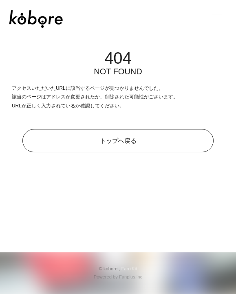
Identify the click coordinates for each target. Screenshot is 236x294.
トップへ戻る (118, 140)
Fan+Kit (129, 268)
